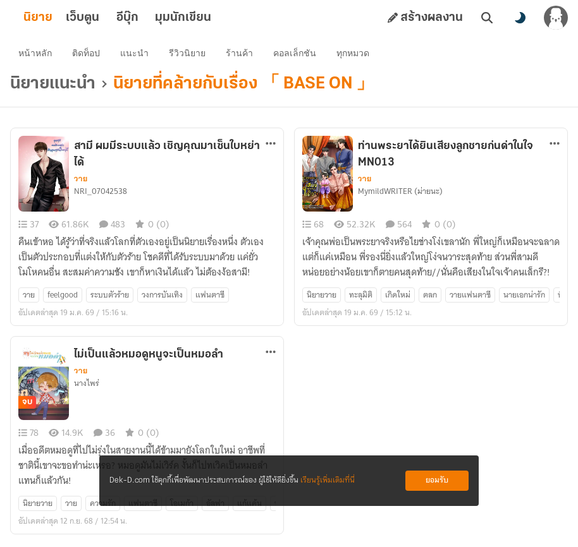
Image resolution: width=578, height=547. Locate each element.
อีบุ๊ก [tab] (148, 17)
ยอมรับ (437, 480)
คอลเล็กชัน (296, 54)
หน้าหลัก (37, 54)
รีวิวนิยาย (189, 54)
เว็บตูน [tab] (103, 17)
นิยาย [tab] (58, 17)
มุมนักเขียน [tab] (203, 17)
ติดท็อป (88, 54)
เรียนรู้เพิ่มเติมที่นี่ (327, 480)
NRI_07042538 (100, 194)
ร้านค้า (241, 54)
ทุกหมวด (354, 54)
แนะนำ (136, 54)
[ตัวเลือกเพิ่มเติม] (270, 145)
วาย (80, 181)
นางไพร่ (86, 386)
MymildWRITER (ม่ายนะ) (400, 194)
